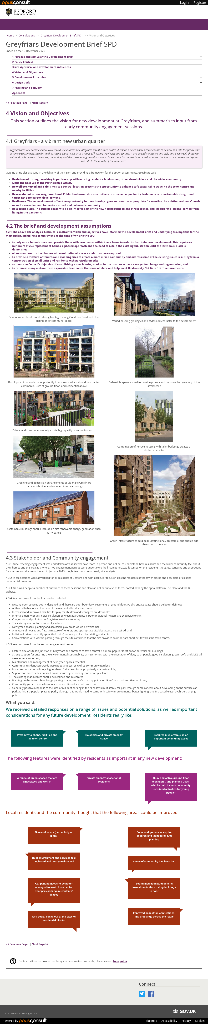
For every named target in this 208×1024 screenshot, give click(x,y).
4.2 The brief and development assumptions (58, 224)
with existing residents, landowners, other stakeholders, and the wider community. (97, 179)
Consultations (27, 35)
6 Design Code (21, 82)
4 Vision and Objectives (27, 72)
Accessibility (169, 1021)
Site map (151, 1021)
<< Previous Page (17, 102)
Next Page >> (40, 102)
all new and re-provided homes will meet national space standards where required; (66, 253)
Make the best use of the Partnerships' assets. (42, 182)
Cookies (200, 1021)
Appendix (18, 93)
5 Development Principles (29, 77)
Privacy (186, 1021)
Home (10, 35)
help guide (120, 961)
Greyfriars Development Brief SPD (61, 35)
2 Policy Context (22, 62)
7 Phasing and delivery (27, 87)
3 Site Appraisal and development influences (41, 67)
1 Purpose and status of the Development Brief (42, 56)
